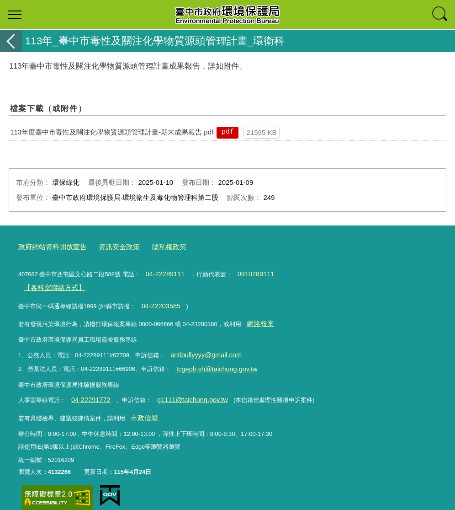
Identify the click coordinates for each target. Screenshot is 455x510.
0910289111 (248, 271)
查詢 (440, 14)
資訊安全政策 (107, 246)
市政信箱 (142, 405)
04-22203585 (158, 300)
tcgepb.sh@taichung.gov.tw (212, 358)
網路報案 (258, 317)
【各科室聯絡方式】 (50, 284)
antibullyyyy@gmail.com (201, 346)
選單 (14, 14)
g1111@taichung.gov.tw (183, 388)
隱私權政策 (152, 246)
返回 (11, 41)
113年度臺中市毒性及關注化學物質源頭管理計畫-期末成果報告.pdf (111, 132)
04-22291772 (88, 388)
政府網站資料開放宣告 (48, 246)
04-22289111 (162, 271)
